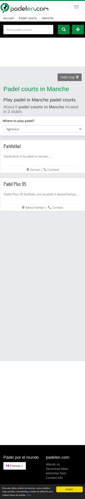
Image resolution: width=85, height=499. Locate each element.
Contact (53, 169)
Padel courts (28, 18)
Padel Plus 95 (15, 183)
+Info (29, 495)
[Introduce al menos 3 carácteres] (28, 29)
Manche (48, 18)
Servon (35, 169)
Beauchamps (35, 207)
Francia (14, 466)
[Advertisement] (42, 52)
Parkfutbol (12, 146)
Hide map (69, 77)
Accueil (8, 18)
